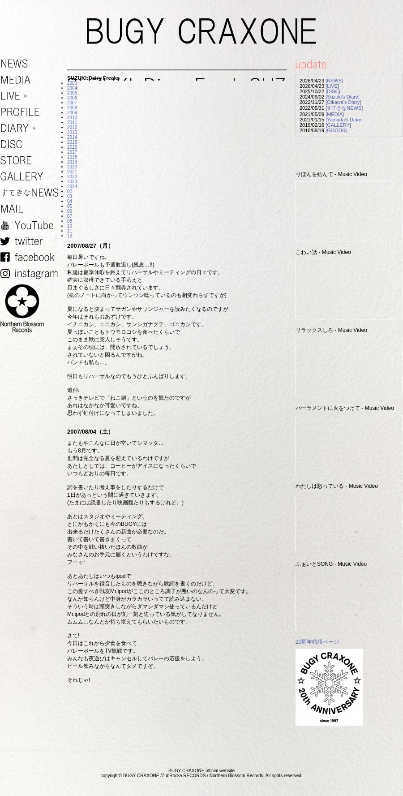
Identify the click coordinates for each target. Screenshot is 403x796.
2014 (72, 137)
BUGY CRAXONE (201, 31)
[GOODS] (336, 130)
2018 (72, 157)
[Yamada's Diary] (344, 119)
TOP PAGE (391, 784)
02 (69, 191)
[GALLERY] (338, 125)
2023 (72, 181)
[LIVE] (332, 86)
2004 (72, 88)
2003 (72, 83)
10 (69, 226)
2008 (72, 107)
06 (69, 211)
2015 (72, 142)
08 (69, 221)
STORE (31, 160)
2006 (72, 97)
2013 (72, 132)
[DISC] (333, 91)
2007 (72, 102)
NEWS (31, 63)
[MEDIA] (335, 114)
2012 (72, 127)
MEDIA (31, 80)
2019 (72, 161)
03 (69, 196)
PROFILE (31, 112)
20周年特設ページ (317, 642)
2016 (72, 147)
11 (69, 230)
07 (69, 216)
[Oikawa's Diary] (343, 102)
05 (69, 206)
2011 (72, 122)
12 (69, 235)
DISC (31, 144)
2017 (72, 152)
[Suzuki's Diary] (342, 96)
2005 (72, 92)
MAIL (31, 209)
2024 (72, 186)
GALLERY (31, 176)
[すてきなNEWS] (344, 108)
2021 (72, 171)
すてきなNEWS (31, 192)
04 (69, 201)
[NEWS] (334, 80)
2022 (72, 176)
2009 (72, 112)
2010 (72, 117)
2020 (72, 166)
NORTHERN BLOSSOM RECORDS (31, 308)
